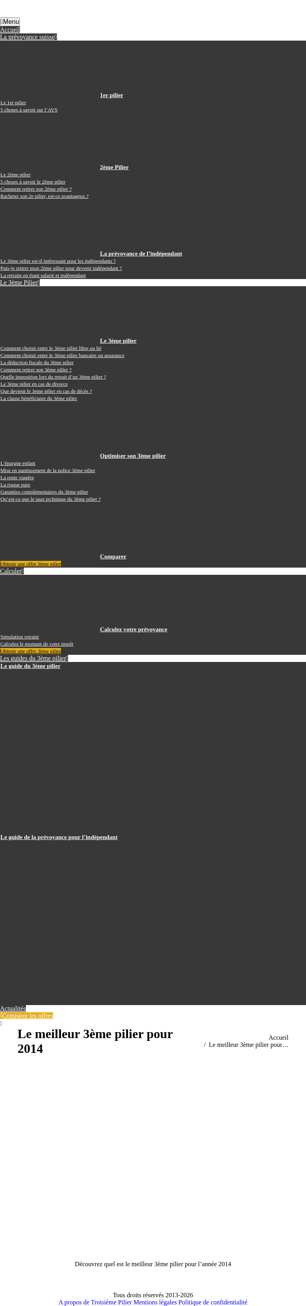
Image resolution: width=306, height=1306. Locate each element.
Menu (10, 21)
